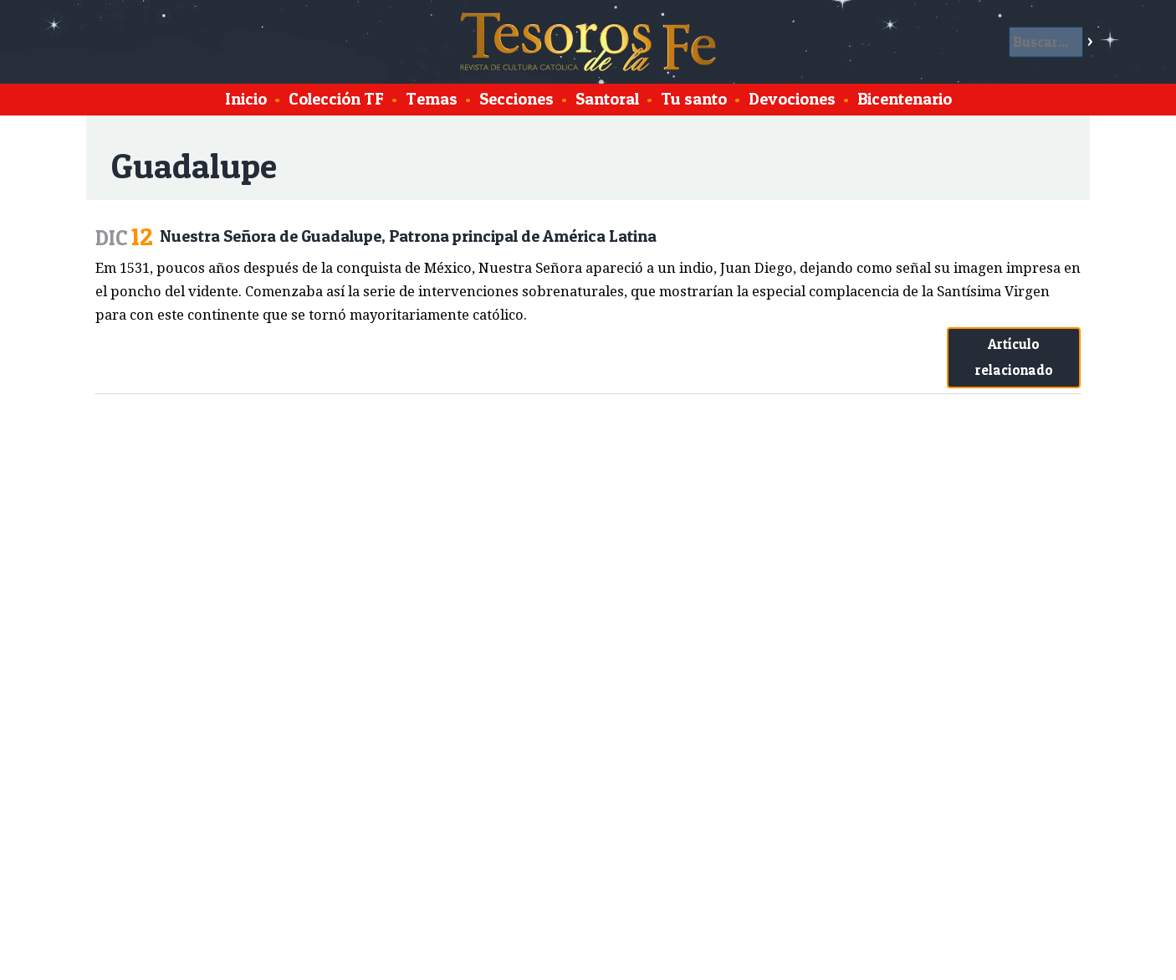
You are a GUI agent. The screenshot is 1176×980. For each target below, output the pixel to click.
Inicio (246, 99)
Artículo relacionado (1014, 357)
